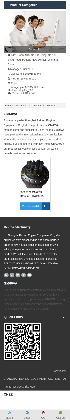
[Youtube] (29, 275)
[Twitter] (23, 275)
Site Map (29, 386)
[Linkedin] (17, 275)
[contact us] (35, 32)
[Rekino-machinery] (22, 341)
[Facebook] (6, 275)
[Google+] (12, 275)
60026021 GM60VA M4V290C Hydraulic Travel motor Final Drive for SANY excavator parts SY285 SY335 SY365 (34, 194)
